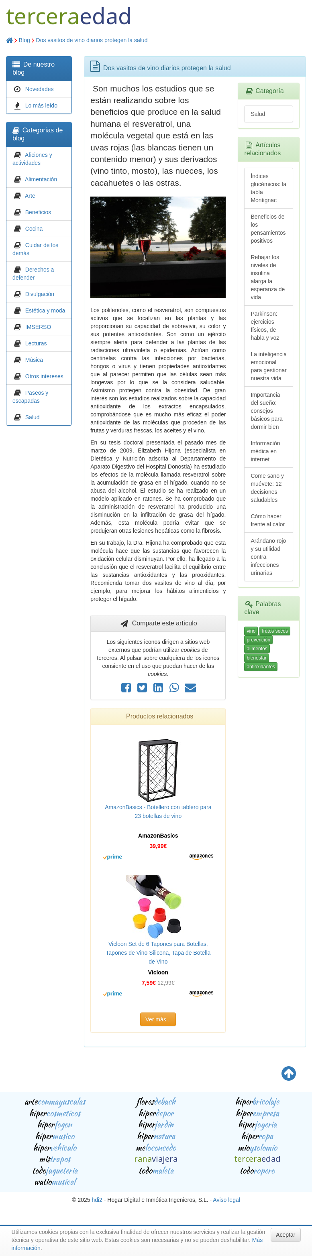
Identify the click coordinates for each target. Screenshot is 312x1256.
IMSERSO (38, 327)
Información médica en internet (265, 451)
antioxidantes (261, 667)
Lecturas (36, 343)
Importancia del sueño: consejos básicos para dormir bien (266, 411)
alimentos (257, 648)
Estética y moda (45, 310)
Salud (32, 417)
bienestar (256, 658)
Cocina (34, 228)
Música (34, 360)
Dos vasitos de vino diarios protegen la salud (92, 40)
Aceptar (285, 1235)
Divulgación (39, 294)
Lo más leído (41, 105)
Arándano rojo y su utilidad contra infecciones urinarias (268, 557)
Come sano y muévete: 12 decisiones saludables (267, 488)
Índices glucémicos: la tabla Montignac (268, 188)
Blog (24, 40)
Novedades (39, 89)
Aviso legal (226, 1200)
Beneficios (38, 212)
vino (251, 631)
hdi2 (97, 1200)
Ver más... (158, 1019)
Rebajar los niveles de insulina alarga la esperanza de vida (268, 277)
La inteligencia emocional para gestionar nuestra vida (269, 366)
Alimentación (41, 179)
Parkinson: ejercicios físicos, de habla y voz (265, 325)
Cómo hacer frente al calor (268, 520)
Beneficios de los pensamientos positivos (268, 228)
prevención (258, 640)
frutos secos (275, 631)
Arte (30, 196)
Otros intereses (44, 376)
